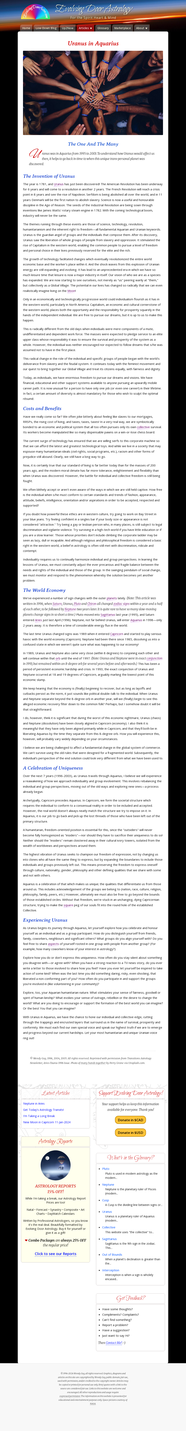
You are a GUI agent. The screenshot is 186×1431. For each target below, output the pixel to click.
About (142, 28)
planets (112, 598)
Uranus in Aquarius (93, 43)
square (68, 905)
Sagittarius (108, 614)
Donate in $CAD (130, 1120)
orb (58, 658)
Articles (85, 28)
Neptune (70, 609)
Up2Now (67, 28)
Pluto (77, 604)
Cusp (105, 1200)
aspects (53, 944)
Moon (71, 291)
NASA (93, 1403)
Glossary (103, 28)
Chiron (91, 604)
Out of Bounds (112, 1254)
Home (26, 28)
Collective (108, 1227)
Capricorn (116, 634)
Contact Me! (114, 1343)
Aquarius (136, 620)
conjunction (154, 658)
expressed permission (70, 1396)
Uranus (59, 184)
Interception (110, 1270)
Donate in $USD (130, 1132)
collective (143, 427)
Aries (38, 620)
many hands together (93, 1062)
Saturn (57, 604)
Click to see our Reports (55, 1253)
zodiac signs (121, 604)
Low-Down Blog (46, 28)
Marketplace (122, 28)
